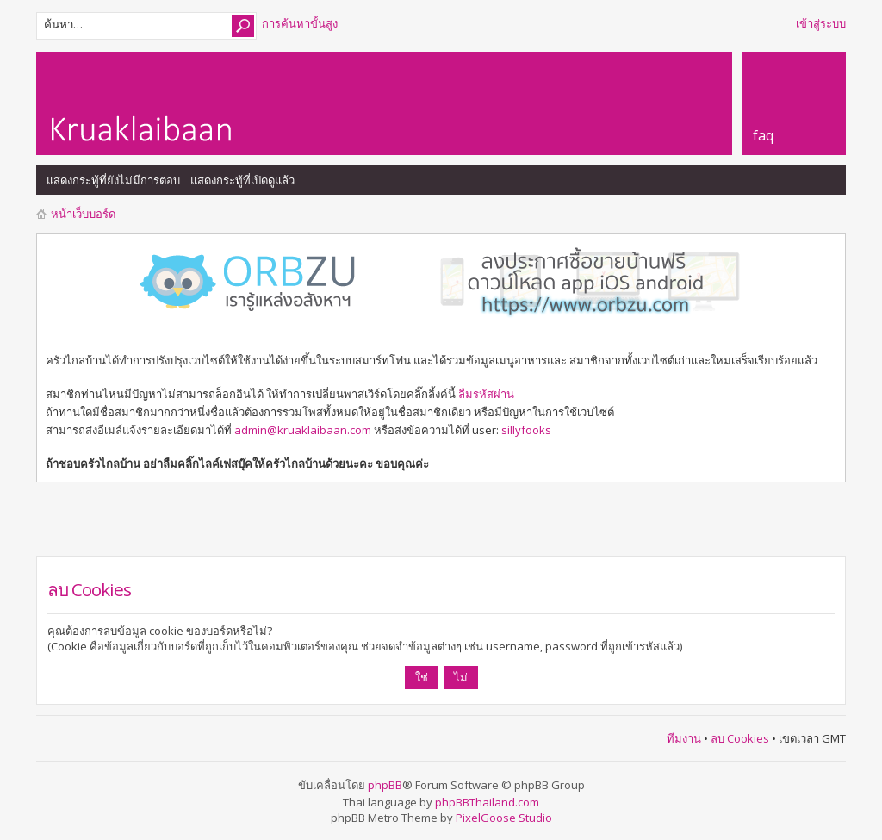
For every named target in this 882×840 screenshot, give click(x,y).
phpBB (385, 785)
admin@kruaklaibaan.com (302, 430)
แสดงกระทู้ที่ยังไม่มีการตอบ (113, 180)
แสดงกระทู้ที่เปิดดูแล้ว (242, 180)
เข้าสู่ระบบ (821, 23)
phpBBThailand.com (487, 802)
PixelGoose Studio (504, 817)
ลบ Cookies (740, 738)
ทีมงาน (684, 738)
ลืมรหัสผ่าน (486, 393)
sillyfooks (526, 430)
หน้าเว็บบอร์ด (83, 213)
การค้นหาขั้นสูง (300, 23)
